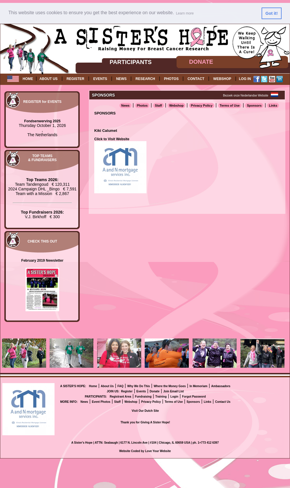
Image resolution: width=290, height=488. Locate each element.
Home (93, 386)
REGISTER (75, 79)
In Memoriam (199, 386)
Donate (155, 391)
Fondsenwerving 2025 (42, 121)
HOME (28, 79)
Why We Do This (138, 386)
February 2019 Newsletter (42, 260)
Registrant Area (120, 396)
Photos (142, 105)
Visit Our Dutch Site (145, 410)
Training (161, 396)
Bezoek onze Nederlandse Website (245, 95)
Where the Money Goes (170, 386)
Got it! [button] (271, 13)
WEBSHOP (222, 79)
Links (273, 105)
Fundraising (143, 396)
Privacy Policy (202, 105)
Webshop (176, 105)
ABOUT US (48, 79)
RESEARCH (145, 79)
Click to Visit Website (111, 139)
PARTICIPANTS (131, 62)
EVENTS (100, 79)
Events (141, 391)
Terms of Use (230, 105)
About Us (107, 386)
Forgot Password (194, 396)
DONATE (201, 62)
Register (127, 391)
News (125, 105)
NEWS (121, 79)
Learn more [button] (185, 13)
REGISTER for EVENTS (42, 102)
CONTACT (196, 79)
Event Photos (101, 401)
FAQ (120, 386)
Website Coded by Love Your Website (145, 451)
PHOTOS (171, 79)
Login (174, 396)
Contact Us (223, 401)
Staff (158, 105)
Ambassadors (220, 386)
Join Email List (173, 391)
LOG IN (245, 79)
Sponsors (254, 105)
